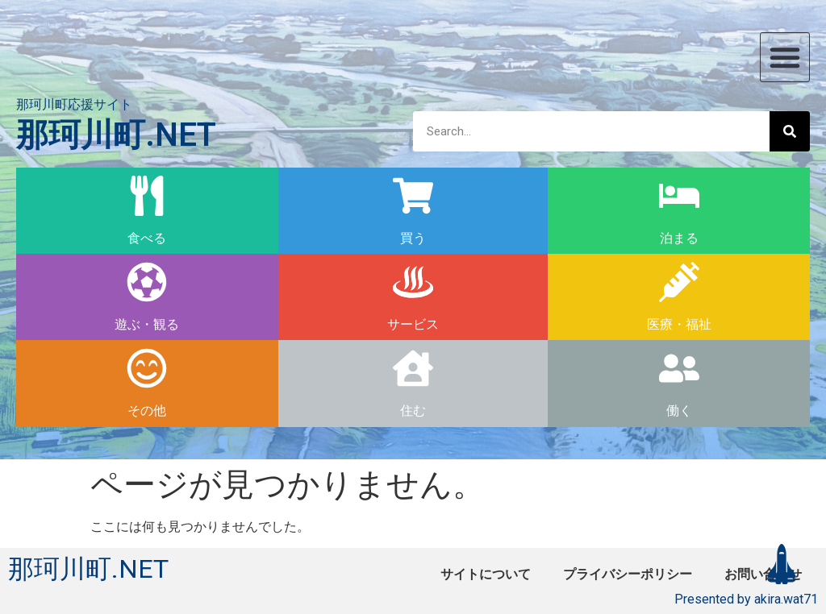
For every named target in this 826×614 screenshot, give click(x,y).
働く (679, 410)
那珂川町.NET (116, 135)
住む (413, 410)
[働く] (679, 368)
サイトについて (485, 574)
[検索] (790, 131)
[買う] (413, 196)
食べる (146, 238)
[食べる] (147, 196)
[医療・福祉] (679, 282)
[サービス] (413, 282)
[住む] (413, 368)
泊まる (679, 238)
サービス (413, 324)
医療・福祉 (679, 324)
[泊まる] (679, 196)
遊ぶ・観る (147, 324)
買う (413, 238)
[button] (785, 57)
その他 (146, 410)
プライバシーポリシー (627, 574)
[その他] (147, 368)
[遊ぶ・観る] (147, 282)
